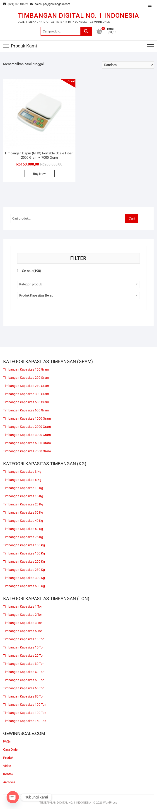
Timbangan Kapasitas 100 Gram (26, 369)
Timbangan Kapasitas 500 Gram (26, 402)
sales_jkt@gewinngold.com (50, 4)
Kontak (8, 774)
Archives (9, 782)
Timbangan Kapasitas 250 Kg (24, 569)
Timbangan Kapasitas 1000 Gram (27, 418)
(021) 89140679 (15, 4)
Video (7, 766)
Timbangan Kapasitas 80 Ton (23, 696)
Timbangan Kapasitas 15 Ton (23, 647)
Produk (8, 758)
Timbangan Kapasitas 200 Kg (24, 561)
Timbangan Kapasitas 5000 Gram (27, 443)
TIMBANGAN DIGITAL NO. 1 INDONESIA (78, 15)
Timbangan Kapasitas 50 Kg (23, 529)
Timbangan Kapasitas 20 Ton (23, 655)
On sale (31, 271)
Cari (86, 31)
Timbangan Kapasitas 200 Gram (26, 377)
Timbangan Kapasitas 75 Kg (23, 537)
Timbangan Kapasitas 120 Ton (24, 713)
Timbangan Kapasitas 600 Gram (26, 410)
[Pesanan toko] (128, 65)
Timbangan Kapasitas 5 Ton (23, 631)
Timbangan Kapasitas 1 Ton (23, 606)
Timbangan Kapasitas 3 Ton (23, 623)
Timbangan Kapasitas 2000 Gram (27, 426)
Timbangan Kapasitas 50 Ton (23, 680)
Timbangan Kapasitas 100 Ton (24, 704)
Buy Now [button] (39, 174)
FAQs (7, 741)
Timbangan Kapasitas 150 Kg (24, 553)
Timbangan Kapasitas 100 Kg (24, 545)
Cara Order (11, 749)
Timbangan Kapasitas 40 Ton (23, 672)
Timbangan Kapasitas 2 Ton (23, 614)
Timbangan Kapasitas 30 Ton (23, 664)
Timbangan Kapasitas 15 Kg (23, 496)
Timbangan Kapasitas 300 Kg (24, 578)
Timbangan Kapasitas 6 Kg (22, 480)
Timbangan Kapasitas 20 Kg (23, 504)
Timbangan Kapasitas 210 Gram (26, 386)
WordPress (110, 802)
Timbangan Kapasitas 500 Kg (24, 586)
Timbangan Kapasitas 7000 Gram (27, 451)
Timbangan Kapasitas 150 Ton (24, 721)
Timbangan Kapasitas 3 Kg (22, 471)
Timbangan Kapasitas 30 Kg (23, 512)
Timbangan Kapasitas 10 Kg (23, 488)
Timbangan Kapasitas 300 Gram (26, 394)
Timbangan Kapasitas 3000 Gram (27, 435)
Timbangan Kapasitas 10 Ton (23, 639)
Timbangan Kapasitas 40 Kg (23, 520)
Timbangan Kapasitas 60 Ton (23, 688)
